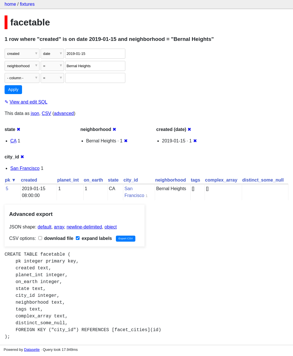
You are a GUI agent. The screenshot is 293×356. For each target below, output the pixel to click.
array (59, 226)
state (113, 180)
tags (195, 180)
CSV (46, 113)
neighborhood (170, 180)
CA (13, 140)
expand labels (94, 238)
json (35, 113)
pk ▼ (10, 180)
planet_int (68, 180)
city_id (130, 180)
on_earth (93, 180)
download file (56, 238)
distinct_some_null (263, 180)
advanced (64, 113)
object (110, 226)
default (45, 226)
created (29, 180)
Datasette (32, 349)
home (10, 4)
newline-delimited (84, 226)
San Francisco (24, 168)
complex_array (221, 180)
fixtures (27, 4)
